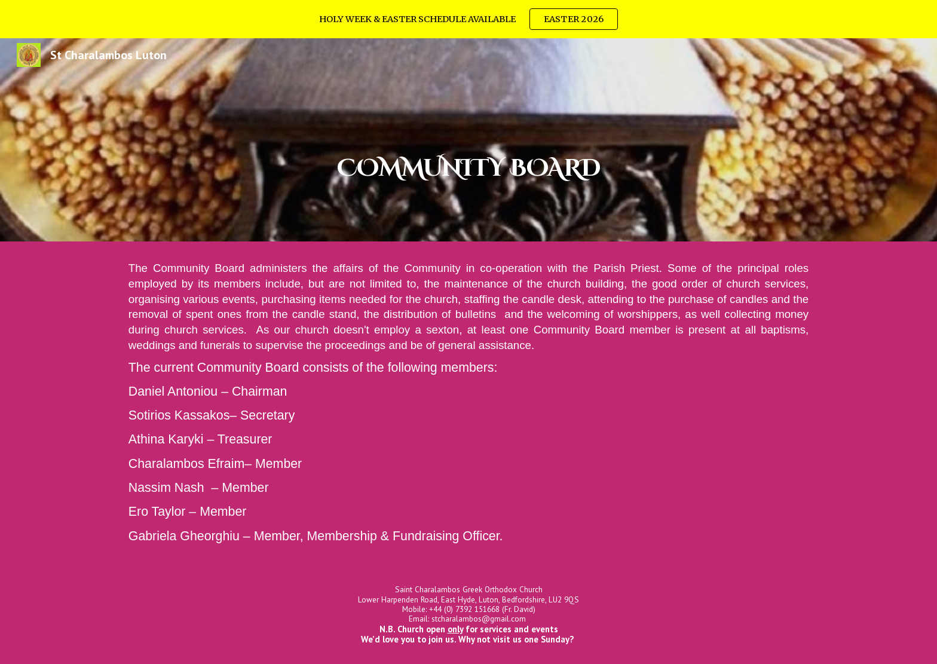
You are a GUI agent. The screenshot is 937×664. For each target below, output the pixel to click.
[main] (468, 139)
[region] (468, 19)
